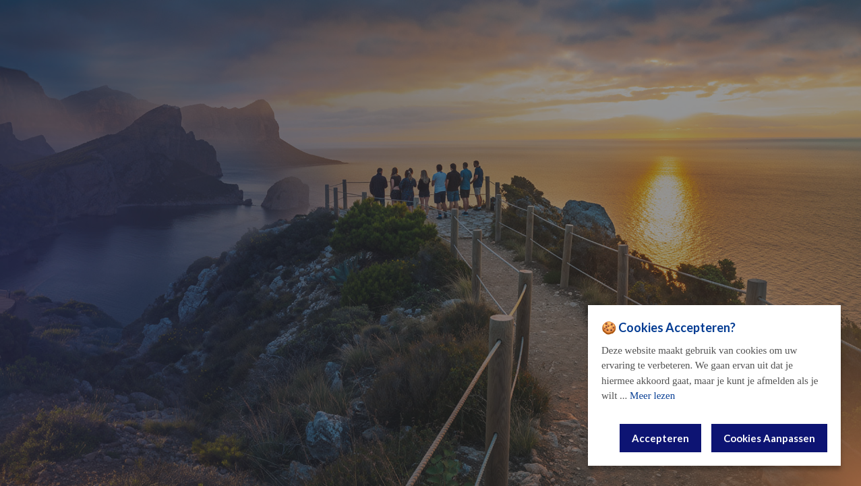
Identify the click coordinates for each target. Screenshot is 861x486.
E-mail (430, 250)
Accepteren (660, 438)
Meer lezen (652, 395)
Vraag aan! (430, 339)
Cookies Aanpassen (769, 438)
